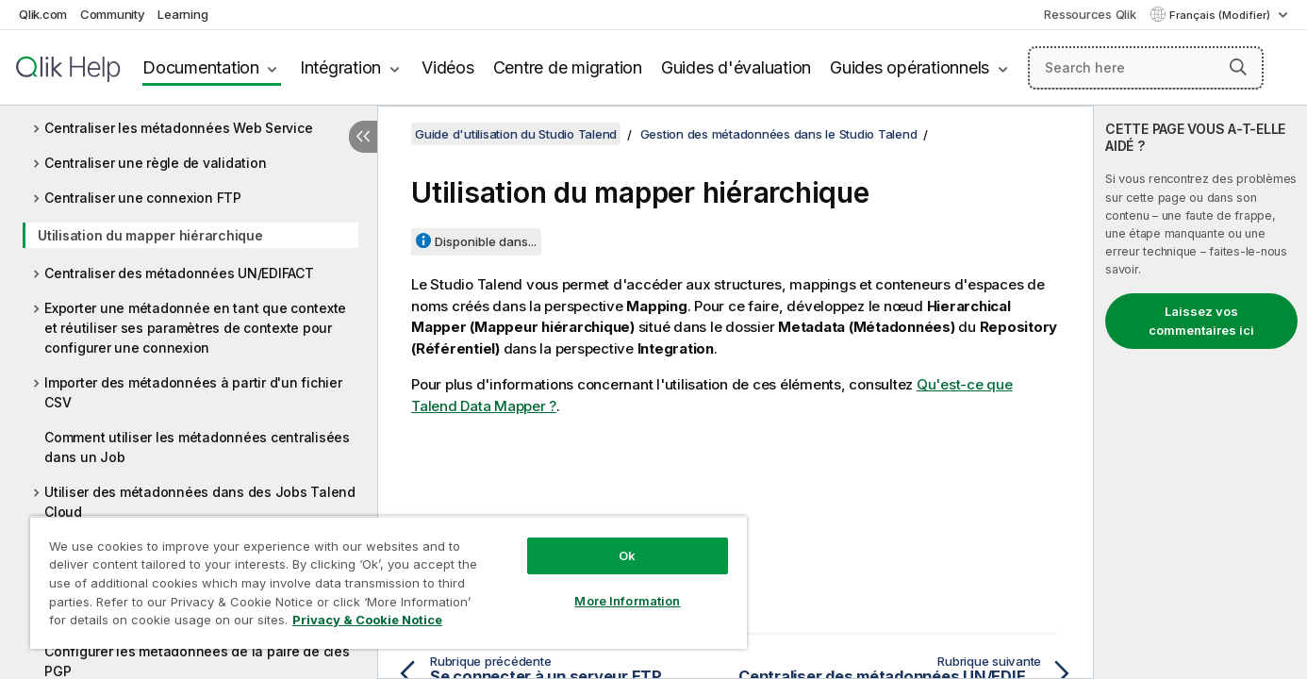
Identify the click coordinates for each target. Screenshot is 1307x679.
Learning (182, 14)
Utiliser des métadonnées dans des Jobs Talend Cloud (200, 502)
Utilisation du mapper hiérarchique (150, 235)
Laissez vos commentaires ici (1201, 321)
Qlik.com (43, 14)
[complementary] (1200, 392)
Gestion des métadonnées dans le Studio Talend (779, 133)
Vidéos (448, 67)
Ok (627, 555)
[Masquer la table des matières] (363, 137)
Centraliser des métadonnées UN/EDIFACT (179, 273)
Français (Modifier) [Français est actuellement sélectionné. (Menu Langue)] (1221, 15)
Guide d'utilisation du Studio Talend (516, 133)
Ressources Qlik (1089, 14)
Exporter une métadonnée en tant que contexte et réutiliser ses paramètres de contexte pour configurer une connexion (195, 328)
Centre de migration (567, 67)
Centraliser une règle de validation (155, 163)
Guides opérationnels (909, 67)
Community (112, 14)
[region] (388, 582)
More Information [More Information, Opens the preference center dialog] (627, 600)
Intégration (340, 67)
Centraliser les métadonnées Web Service (178, 128)
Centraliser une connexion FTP (142, 198)
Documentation (200, 67)
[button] (1238, 67)
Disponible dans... (486, 241)
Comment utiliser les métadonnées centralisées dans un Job (197, 447)
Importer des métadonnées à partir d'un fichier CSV (193, 392)
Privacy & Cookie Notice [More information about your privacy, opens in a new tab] (367, 619)
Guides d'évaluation (736, 67)
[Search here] (1146, 68)
